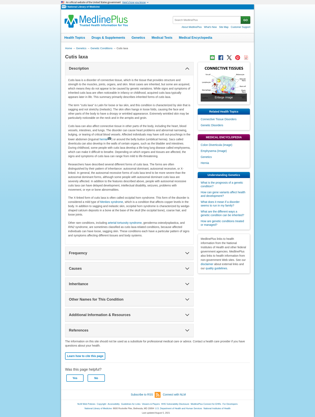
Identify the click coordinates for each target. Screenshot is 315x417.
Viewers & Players (151, 404)
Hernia (205, 163)
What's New (210, 27)
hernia (105, 139)
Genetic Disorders (212, 125)
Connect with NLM (174, 394)
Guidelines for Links (130, 404)
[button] (187, 69)
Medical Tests (161, 37)
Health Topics (74, 37)
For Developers (230, 404)
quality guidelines (216, 268)
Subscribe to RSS (146, 395)
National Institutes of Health (217, 408)
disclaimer (207, 264)
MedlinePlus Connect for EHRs (206, 404)
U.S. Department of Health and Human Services (178, 408)
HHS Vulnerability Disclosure (175, 404)
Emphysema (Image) (214, 151)
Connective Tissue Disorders (218, 119)
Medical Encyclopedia (195, 37)
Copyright (101, 404)
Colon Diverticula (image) (216, 144)
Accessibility (114, 404)
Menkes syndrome (111, 201)
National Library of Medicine (84, 6)
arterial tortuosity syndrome (125, 222)
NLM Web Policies (86, 404)
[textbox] (207, 20)
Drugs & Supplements (108, 37)
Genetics (138, 37)
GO (245, 20)
